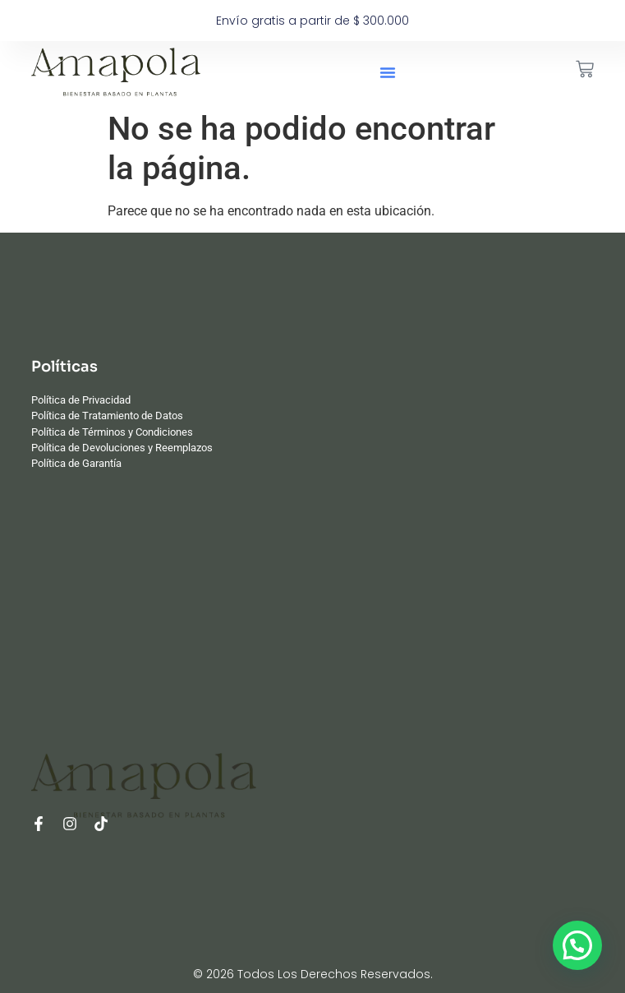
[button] (387, 72)
